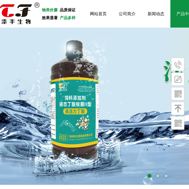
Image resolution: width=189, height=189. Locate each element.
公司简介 (127, 14)
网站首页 (98, 14)
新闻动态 (156, 14)
